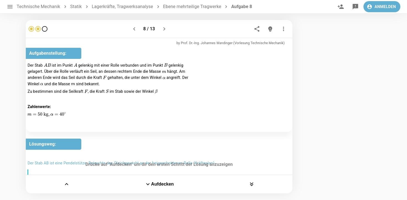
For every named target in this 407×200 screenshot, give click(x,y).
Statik (76, 6)
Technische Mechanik (38, 6)
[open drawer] (10, 6)
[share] (257, 29)
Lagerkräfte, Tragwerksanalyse (122, 6)
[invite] (340, 6)
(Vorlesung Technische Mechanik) (259, 43)
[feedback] (355, 6)
